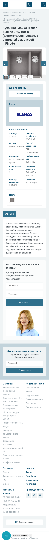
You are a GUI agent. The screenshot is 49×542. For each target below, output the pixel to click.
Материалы (8, 384)
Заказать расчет (24, 522)
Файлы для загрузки (13, 476)
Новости (30, 468)
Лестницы (31, 403)
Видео (6, 484)
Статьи (6, 472)
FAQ (4, 480)
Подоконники (32, 395)
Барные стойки (33, 407)
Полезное (8, 468)
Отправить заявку (24, 94)
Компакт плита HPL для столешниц (12, 400)
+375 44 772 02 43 (11, 501)
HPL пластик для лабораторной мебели (11, 415)
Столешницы (32, 387)
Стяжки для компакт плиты (13, 457)
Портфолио (31, 476)
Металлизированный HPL (13, 450)
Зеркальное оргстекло (8, 442)
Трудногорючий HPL (13, 423)
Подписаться (25, 370)
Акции (29, 472)
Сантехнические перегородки (10, 407)
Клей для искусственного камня (10, 433)
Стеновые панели (34, 399)
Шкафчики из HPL (11, 462)
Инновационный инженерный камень (11, 390)
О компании (32, 480)
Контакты (31, 484)
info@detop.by (9, 504)
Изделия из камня (35, 384)
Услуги (6, 426)
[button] (5, 63)
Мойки (29, 391)
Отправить (24, 302)
